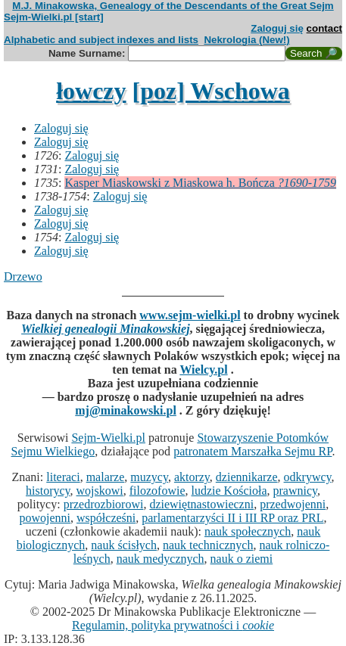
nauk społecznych (247, 531)
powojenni (45, 517)
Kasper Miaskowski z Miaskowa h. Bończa (200, 182)
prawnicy (295, 490)
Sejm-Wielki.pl (108, 437)
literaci (62, 477)
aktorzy (192, 477)
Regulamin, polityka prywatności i (173, 625)
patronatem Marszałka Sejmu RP (252, 451)
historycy (48, 490)
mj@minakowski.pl (125, 410)
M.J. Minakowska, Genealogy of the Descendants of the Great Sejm (172, 5)
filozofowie (157, 490)
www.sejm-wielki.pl (189, 315)
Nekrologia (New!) (246, 39)
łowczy (91, 90)
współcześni (106, 517)
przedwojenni (293, 504)
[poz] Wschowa (211, 90)
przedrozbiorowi (104, 504)
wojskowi (99, 490)
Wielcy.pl (203, 369)
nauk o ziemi (241, 558)
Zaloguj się (277, 28)
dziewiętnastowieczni (201, 504)
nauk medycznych (160, 558)
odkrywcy (308, 477)
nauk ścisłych (124, 545)
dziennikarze (247, 477)
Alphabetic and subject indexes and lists (101, 39)
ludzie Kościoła (229, 490)
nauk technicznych (208, 545)
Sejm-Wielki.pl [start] (54, 17)
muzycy (149, 477)
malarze (105, 477)
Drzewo (23, 276)
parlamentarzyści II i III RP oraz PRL (232, 517)
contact (324, 28)
